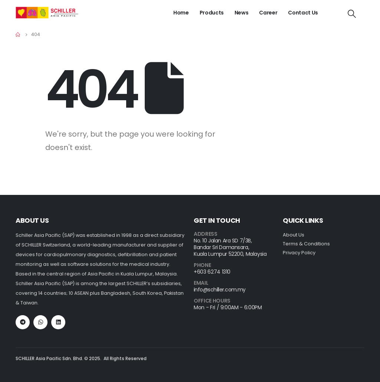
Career (268, 12)
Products (212, 12)
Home (181, 12)
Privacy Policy (299, 252)
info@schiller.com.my (220, 289)
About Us (293, 234)
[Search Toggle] (352, 14)
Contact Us (303, 12)
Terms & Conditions (306, 243)
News (242, 12)
